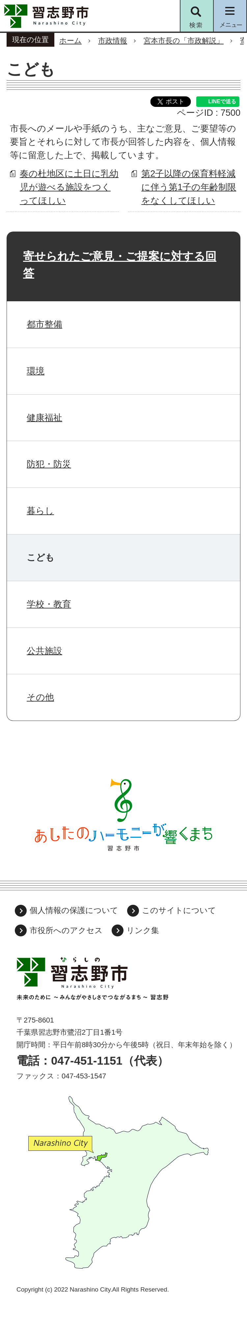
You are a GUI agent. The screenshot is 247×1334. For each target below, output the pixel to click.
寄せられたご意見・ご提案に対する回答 (119, 264)
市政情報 (112, 41)
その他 (40, 697)
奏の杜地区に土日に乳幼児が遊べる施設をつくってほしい (69, 187)
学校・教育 (49, 604)
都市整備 (44, 324)
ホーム (70, 41)
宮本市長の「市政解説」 (184, 41)
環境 (35, 371)
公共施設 (44, 651)
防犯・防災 (49, 464)
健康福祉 (44, 417)
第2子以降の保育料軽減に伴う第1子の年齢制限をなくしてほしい (188, 187)
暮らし (40, 511)
